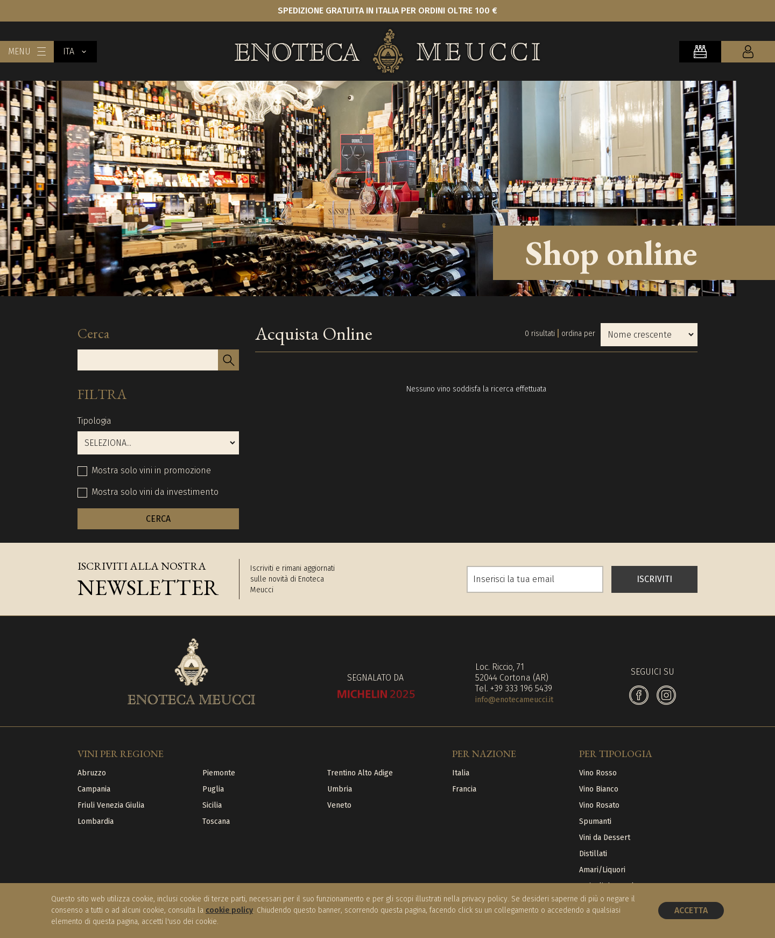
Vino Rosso (598, 773)
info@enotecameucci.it (514, 699)
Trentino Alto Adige (360, 773)
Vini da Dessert (604, 837)
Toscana (216, 821)
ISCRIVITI (654, 579)
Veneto (339, 805)
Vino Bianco (598, 789)
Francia (464, 789)
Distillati (593, 853)
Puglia (213, 789)
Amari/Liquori (602, 869)
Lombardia (96, 821)
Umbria (339, 789)
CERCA (158, 519)
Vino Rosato (599, 805)
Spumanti (595, 821)
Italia (460, 773)
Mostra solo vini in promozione (151, 470)
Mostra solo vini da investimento (155, 492)
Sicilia (212, 805)
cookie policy (229, 910)
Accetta (691, 910)
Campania (94, 789)
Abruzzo (92, 773)
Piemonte (218, 773)
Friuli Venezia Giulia (111, 805)
